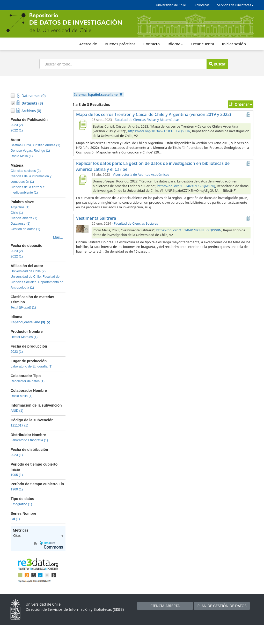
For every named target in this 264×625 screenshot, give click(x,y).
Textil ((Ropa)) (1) (23, 307)
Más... (58, 237)
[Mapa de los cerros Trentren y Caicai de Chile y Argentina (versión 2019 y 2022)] (82, 125)
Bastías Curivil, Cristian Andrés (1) (35, 145)
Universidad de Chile (171, 5)
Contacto (151, 43)
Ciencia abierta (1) (24, 218)
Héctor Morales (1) (24, 337)
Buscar (217, 63)
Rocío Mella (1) (22, 156)
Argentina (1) (20, 207)
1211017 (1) (19, 425)
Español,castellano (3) (30, 322)
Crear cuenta (202, 43)
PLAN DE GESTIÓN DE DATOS (222, 605)
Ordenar (240, 104)
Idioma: (98, 94)
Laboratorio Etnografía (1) (29, 440)
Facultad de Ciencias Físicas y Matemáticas (147, 119)
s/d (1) (15, 519)
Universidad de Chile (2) (28, 271)
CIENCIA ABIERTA (165, 605)
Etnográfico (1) (21, 504)
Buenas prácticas (120, 43)
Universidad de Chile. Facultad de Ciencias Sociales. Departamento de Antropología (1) (37, 282)
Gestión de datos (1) (25, 229)
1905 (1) (17, 475)
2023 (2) (17, 125)
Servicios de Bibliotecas (235, 5)
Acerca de (88, 43)
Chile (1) (17, 213)
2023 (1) (17, 352)
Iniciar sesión (234, 43)
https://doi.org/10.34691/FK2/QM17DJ (186, 186)
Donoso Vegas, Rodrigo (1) (30, 150)
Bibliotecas (201, 5)
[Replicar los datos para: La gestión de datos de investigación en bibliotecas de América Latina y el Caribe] (82, 179)
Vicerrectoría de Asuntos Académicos (141, 174)
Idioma (175, 43)
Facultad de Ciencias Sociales (136, 223)
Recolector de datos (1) (28, 381)
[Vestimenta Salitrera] (82, 228)
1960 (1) (17, 489)
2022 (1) (17, 130)
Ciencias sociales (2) (26, 171)
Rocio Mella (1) (22, 396)
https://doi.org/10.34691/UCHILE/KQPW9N (189, 230)
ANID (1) (17, 411)
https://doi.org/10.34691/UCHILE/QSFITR (159, 131)
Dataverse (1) (20, 223)
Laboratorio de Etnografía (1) (32, 366)
